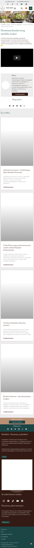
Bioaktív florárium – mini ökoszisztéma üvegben (17, 397)
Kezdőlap (3, 24)
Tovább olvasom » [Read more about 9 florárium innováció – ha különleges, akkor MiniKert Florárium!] (8, 187)
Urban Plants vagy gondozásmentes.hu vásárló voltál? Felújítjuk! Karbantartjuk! (17, 247)
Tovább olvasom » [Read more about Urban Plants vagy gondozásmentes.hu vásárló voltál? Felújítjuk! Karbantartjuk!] (8, 264)
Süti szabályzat (4, 536)
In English (3, 539)
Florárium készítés (16, 24)
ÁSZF (2, 531)
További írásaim (20, 94)
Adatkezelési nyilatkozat (6, 534)
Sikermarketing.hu (12, 546)
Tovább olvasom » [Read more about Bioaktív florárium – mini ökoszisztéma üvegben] (8, 412)
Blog (8, 24)
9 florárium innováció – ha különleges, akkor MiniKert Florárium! (16, 171)
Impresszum (4, 529)
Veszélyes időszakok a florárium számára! (14, 324)
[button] (15, 8)
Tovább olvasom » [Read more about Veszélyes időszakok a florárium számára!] (8, 338)
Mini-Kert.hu (16, 542)
